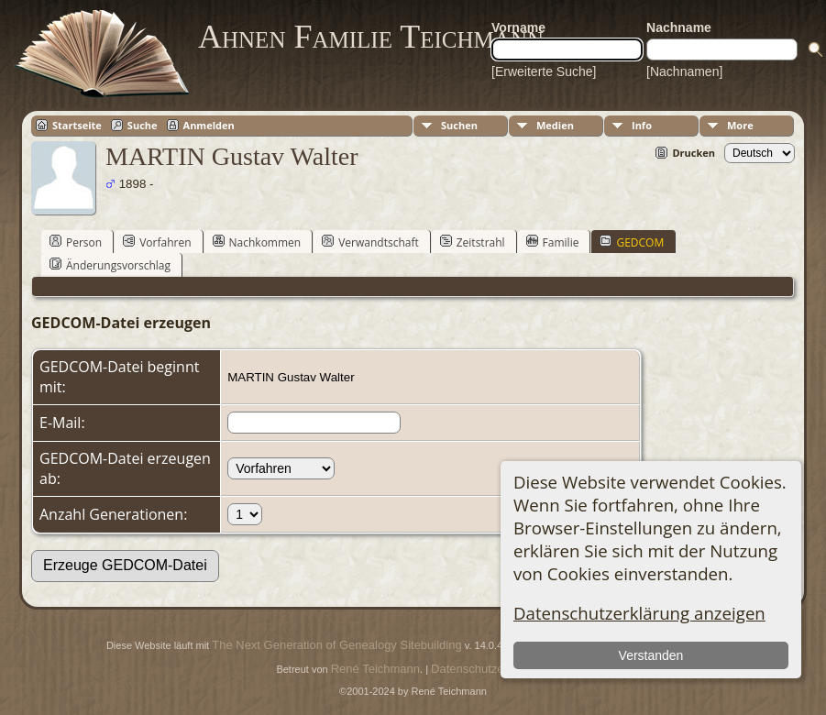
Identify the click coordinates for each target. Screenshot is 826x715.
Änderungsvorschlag (110, 265)
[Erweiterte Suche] (543, 71)
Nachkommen (257, 242)
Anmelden (209, 125)
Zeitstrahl (472, 242)
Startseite (77, 125)
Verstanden (651, 655)
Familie (552, 242)
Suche (142, 125)
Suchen (459, 125)
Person (76, 242)
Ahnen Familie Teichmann (371, 36)
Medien (555, 125)
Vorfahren (157, 242)
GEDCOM (632, 242)
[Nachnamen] (684, 71)
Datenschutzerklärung (488, 669)
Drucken (693, 153)
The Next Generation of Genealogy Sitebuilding (336, 645)
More (740, 125)
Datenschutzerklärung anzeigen (639, 612)
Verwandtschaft (370, 242)
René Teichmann (375, 669)
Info (642, 125)
